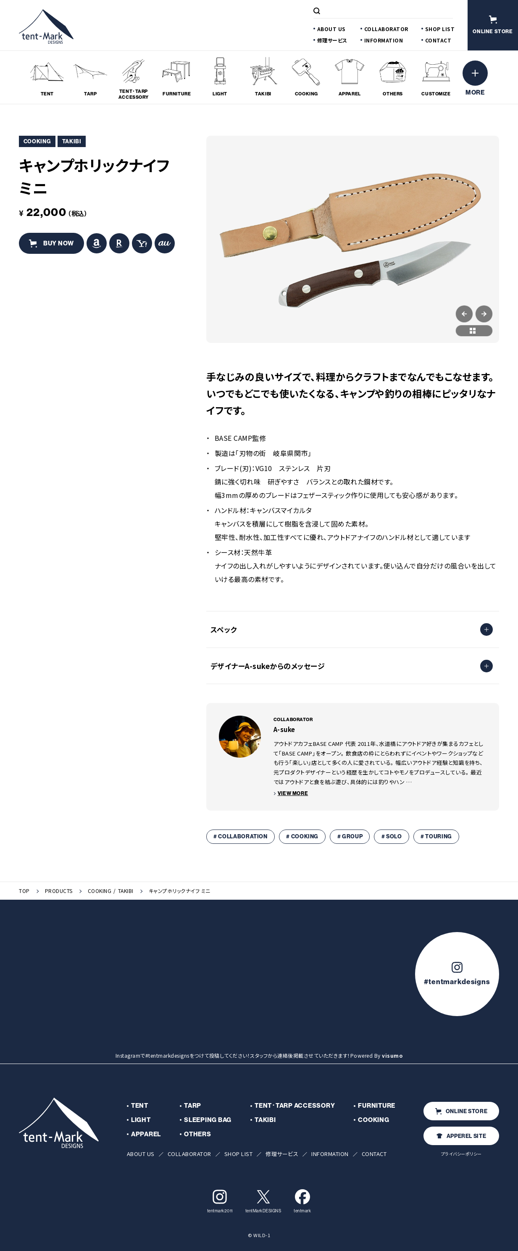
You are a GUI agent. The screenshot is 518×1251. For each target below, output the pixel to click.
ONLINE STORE (461, 1111)
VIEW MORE (293, 793)
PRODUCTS (59, 890)
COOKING (100, 890)
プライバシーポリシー (461, 1154)
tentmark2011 (220, 1201)
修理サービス (332, 40)
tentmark (302, 1201)
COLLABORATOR (386, 29)
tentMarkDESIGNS (263, 1201)
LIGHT (141, 1120)
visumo (392, 1055)
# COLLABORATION (240, 836)
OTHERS (197, 1134)
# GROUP (350, 836)
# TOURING (436, 836)
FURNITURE (376, 1105)
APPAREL (146, 1134)
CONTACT (438, 40)
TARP (192, 1105)
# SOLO (391, 836)
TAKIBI (126, 890)
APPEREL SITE (461, 1136)
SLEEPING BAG (207, 1120)
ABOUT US (331, 29)
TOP (24, 890)
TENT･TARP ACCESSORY (295, 1105)
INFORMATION (383, 40)
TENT (139, 1105)
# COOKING (302, 836)
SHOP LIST (440, 29)
